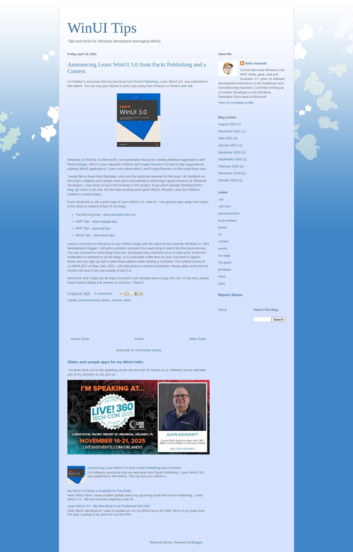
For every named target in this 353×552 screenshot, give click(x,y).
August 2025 (227, 124)
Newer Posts (80, 339)
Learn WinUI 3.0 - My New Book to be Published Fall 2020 (108, 506)
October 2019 (228, 180)
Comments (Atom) (148, 350)
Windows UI (75, 160)
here (203, 169)
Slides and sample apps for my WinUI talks (105, 362)
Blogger (196, 542)
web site (187, 86)
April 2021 (225, 138)
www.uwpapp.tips (104, 221)
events (222, 248)
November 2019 (229, 173)
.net (221, 199)
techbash (224, 269)
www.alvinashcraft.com (119, 214)
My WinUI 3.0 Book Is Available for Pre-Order (99, 491)
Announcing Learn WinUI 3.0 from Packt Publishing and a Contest (134, 468)
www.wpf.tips (101, 228)
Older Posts (197, 339)
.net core (224, 206)
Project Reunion (151, 164)
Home (139, 339)
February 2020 (228, 166)
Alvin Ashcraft (256, 63)
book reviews (227, 220)
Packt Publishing (146, 81)
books (105, 300)
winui (127, 300)
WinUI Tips (102, 28)
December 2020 (229, 152)
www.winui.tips (104, 235)
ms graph (224, 262)
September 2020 (230, 159)
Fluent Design (77, 164)
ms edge (224, 255)
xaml (221, 283)
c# (220, 234)
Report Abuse (230, 295)
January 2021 (228, 145)
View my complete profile (235, 102)
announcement (89, 300)
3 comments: (104, 293)
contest (117, 300)
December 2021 (229, 131)
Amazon (159, 86)
